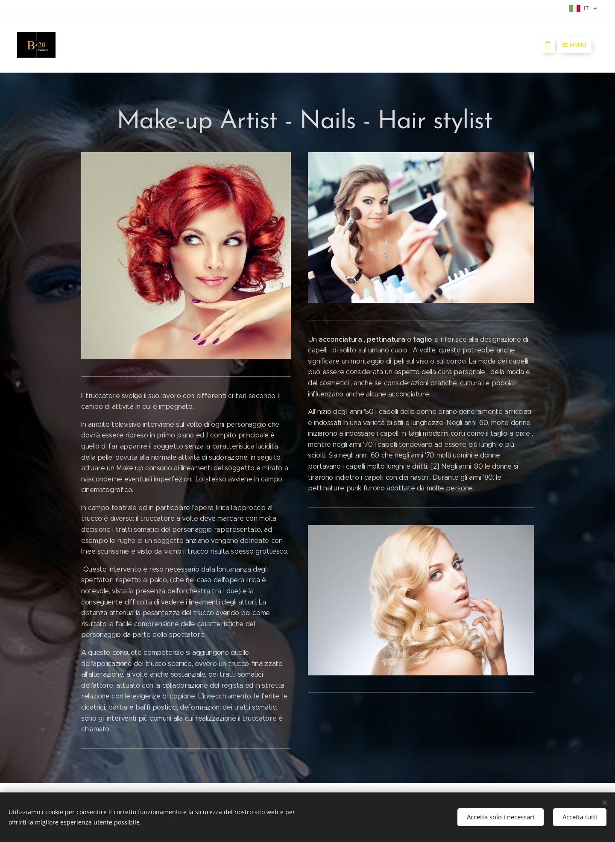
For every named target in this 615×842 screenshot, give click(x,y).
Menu (574, 45)
